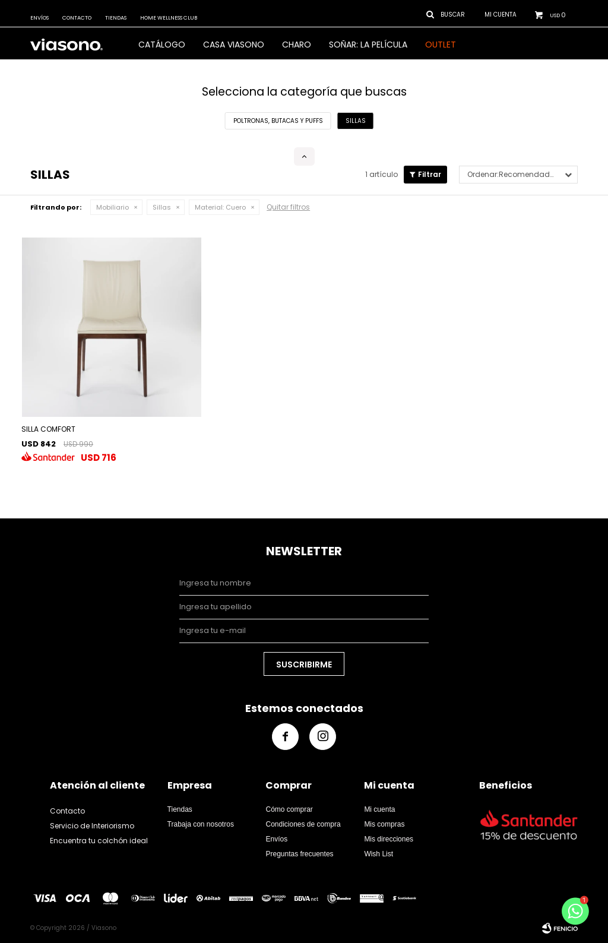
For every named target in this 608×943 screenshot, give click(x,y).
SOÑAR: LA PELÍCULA (368, 44)
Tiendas (115, 17)
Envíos (39, 17)
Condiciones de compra (302, 824)
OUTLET (440, 44)
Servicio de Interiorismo (92, 826)
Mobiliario (112, 207)
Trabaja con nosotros (200, 824)
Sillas (162, 207)
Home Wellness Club (168, 17)
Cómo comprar (288, 809)
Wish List (378, 854)
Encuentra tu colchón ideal (99, 841)
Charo (296, 44)
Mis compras (384, 824)
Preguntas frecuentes (299, 854)
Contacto (76, 17)
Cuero (220, 207)
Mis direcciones (388, 839)
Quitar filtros (288, 207)
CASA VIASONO (233, 44)
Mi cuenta (379, 809)
